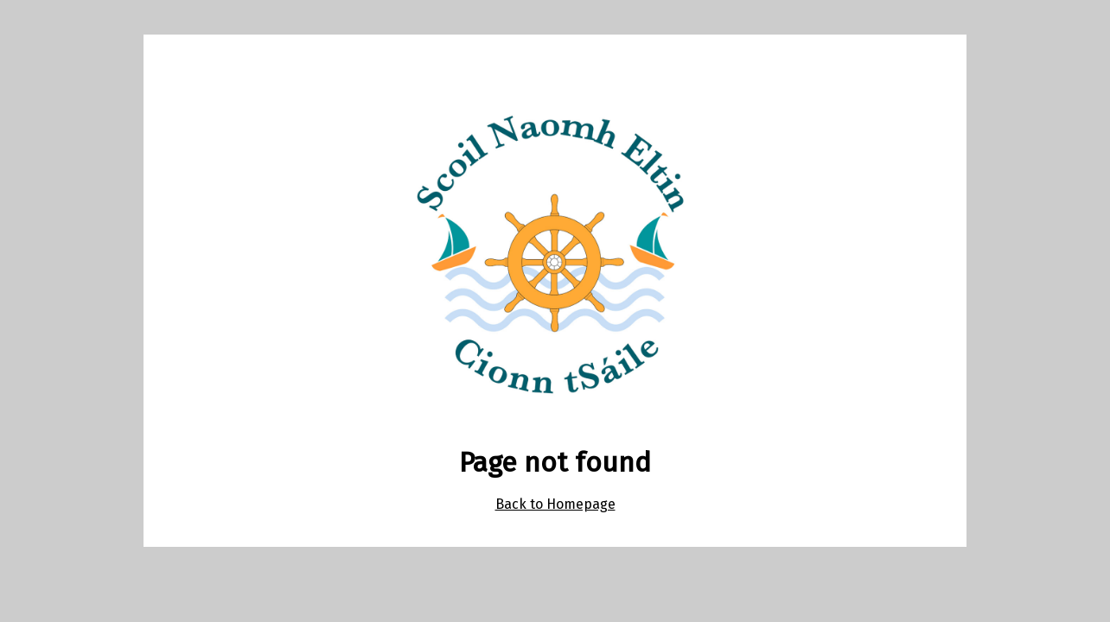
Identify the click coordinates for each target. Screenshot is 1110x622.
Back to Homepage (555, 504)
